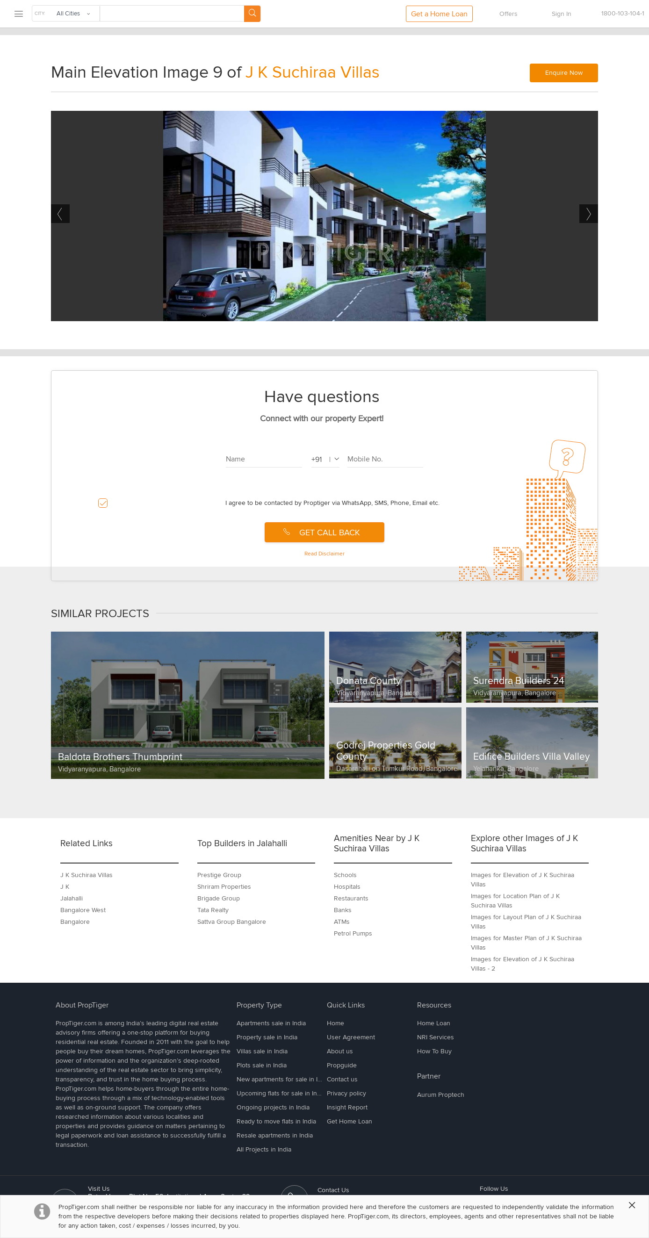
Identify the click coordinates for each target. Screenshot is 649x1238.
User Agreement (351, 1037)
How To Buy (434, 1051)
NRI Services (435, 1037)
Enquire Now (564, 73)
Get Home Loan (349, 1121)
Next (588, 213)
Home (335, 1023)
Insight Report (347, 1107)
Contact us (342, 1079)
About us (340, 1051)
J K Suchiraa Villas (312, 72)
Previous (60, 213)
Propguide (342, 1065)
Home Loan (433, 1023)
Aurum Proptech (440, 1095)
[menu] (18, 14)
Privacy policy (346, 1093)
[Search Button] (252, 14)
